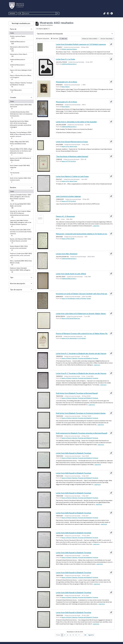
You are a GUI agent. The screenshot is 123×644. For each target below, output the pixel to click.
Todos (12, 33)
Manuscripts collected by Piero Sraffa (19, 49)
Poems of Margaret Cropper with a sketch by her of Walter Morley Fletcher (82, 333)
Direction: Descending (107, 38)
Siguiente (91, 635)
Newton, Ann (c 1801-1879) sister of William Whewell (20, 160)
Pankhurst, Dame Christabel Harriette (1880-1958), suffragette (20, 270)
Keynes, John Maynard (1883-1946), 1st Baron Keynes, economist (20, 241)
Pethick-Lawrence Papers (17, 37)
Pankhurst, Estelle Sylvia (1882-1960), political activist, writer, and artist (21, 255)
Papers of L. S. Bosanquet (65, 216)
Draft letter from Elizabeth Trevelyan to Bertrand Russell (77, 393)
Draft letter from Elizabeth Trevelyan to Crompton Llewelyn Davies (81, 413)
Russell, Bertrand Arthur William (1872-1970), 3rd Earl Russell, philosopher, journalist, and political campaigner (20, 125)
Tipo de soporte (16, 289)
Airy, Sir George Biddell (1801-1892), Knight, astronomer (20, 206)
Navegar (12, 13)
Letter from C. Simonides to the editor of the (76, 122)
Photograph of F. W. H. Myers (66, 82)
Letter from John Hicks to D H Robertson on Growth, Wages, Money (81, 314)
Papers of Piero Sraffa (67, 238)
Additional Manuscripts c (17, 66)
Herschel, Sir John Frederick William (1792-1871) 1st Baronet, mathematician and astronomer (20, 214)
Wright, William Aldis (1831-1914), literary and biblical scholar (19, 144)
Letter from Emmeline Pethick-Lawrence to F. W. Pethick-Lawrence (81, 44)
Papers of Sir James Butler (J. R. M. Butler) (73, 338)
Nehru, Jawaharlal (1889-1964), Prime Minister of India (21, 263)
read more (96, 226)
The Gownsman (14, 174)
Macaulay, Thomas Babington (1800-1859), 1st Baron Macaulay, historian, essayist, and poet (21, 135)
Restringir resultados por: (21, 23)
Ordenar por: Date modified (89, 38)
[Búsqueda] (39, 13)
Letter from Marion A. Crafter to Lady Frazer (72, 176)
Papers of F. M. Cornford (68, 161)
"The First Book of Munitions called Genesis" (72, 156)
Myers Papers (65, 87)
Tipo (11, 277)
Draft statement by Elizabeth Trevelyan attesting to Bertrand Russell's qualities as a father (82, 433)
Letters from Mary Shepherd (66, 254)
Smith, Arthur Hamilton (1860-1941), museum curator (20, 180)
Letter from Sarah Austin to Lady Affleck (71, 274)
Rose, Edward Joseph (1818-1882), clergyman (20, 167)
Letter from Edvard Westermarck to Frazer (72, 142)
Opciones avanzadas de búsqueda (50, 34)
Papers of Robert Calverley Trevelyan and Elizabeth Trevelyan (21, 85)
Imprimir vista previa (42, 38)
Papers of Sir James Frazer (69, 146)
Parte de (13, 29)
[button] (104, 13)
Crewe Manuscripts (16, 91)
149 (85, 635)
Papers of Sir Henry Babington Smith (21, 71)
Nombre (13, 187)
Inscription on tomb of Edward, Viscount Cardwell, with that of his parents (82, 294)
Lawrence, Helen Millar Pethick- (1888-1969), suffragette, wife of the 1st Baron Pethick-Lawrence (20, 223)
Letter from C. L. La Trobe (65, 59)
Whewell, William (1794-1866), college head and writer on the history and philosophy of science (21, 152)
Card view (54, 38)
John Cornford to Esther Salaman (68, 196)
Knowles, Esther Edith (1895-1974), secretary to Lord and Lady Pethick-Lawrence (21, 233)
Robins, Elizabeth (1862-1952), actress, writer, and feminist (19, 248)
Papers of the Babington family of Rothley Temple (76, 298)
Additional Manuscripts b (17, 61)
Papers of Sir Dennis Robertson (70, 318)
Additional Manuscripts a (17, 43)
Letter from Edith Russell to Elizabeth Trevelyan (73, 453)
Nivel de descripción (17, 283)
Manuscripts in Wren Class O (18, 55)
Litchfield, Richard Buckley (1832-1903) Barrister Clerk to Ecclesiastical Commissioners (21, 115)
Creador (13, 97)
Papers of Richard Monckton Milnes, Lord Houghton (20, 77)
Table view (63, 38)
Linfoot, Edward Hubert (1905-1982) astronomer (21, 107)
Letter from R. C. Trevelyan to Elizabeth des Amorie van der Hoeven (81, 353)
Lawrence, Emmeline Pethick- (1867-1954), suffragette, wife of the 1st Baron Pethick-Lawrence (21, 198)
